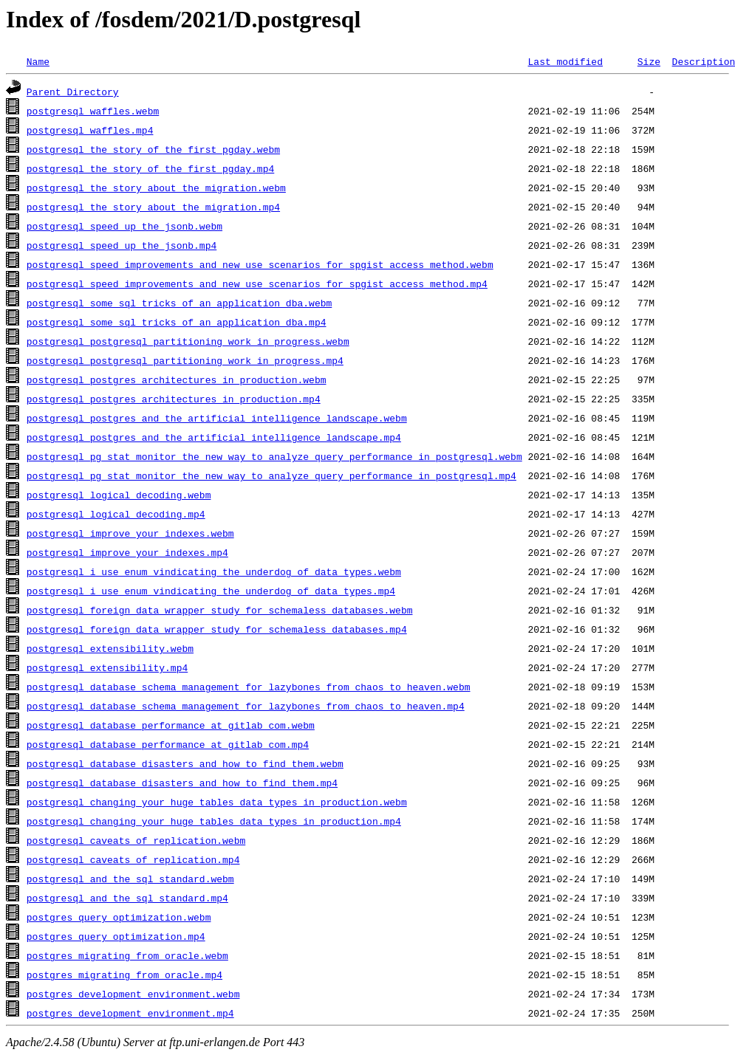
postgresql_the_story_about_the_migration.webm (156, 187)
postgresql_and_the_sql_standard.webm (130, 878)
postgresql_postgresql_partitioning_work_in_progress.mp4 (185, 360)
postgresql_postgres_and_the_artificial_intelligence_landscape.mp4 (214, 437)
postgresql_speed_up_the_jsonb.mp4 (121, 245)
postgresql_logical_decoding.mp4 (116, 513)
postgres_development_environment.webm (133, 993)
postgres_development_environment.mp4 (130, 1013)
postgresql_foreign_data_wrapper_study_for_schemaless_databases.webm (220, 609)
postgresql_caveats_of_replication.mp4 (133, 859)
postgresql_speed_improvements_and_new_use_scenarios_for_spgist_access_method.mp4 (257, 283)
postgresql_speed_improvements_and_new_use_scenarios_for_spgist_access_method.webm (260, 264)
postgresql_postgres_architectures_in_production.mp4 (174, 398)
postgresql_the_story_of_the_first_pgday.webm (153, 149)
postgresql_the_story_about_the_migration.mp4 (153, 206)
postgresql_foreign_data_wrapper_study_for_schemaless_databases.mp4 (217, 629)
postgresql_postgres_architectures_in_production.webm (177, 379)
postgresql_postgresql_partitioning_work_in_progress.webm (188, 341)
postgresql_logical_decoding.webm (119, 494)
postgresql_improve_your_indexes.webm (130, 533)
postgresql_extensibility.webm (110, 648)
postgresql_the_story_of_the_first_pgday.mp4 (150, 168)
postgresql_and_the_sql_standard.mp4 (127, 897)
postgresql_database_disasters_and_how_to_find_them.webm (185, 763)
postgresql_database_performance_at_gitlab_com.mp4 (168, 744)
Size (648, 61)
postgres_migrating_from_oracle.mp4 (124, 974)
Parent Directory (73, 91)
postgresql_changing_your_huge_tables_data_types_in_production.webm (217, 801)
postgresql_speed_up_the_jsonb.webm (124, 226)
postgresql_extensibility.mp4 (107, 667)
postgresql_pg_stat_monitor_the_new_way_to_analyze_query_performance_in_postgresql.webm (274, 456)
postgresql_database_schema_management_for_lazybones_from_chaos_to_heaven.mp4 (246, 705)
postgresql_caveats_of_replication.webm (136, 840)
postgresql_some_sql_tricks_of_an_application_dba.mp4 (177, 322)
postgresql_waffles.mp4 (90, 130)
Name (38, 61)
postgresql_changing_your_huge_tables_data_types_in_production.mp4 (214, 821)
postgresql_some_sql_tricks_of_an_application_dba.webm (179, 302)
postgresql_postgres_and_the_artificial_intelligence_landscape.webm (217, 418)
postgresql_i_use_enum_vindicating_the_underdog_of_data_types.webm (214, 571)
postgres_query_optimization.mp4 (116, 936)
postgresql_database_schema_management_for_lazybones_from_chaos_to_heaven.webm (249, 686)
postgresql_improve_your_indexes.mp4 (127, 552)
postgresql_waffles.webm (93, 110)
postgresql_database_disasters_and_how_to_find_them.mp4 (182, 782)
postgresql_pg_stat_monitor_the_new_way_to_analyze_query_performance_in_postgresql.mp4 (271, 475)
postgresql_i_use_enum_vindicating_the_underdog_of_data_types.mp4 (211, 590)
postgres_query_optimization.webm (119, 917)
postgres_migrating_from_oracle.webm (127, 955)
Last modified (564, 61)
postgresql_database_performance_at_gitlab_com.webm (171, 725)
